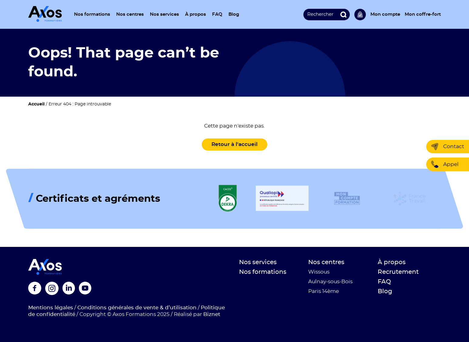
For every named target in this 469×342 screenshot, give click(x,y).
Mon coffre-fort (423, 14)
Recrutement (398, 272)
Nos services (164, 14)
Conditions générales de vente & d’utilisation (137, 307)
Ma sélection (360, 15)
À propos (195, 14)
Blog (233, 14)
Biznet (211, 314)
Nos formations (92, 14)
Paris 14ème (323, 291)
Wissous (318, 271)
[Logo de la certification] (227, 199)
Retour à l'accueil (234, 144)
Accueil (36, 104)
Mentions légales (50, 307)
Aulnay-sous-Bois (330, 281)
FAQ (217, 14)
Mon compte (385, 14)
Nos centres (130, 14)
